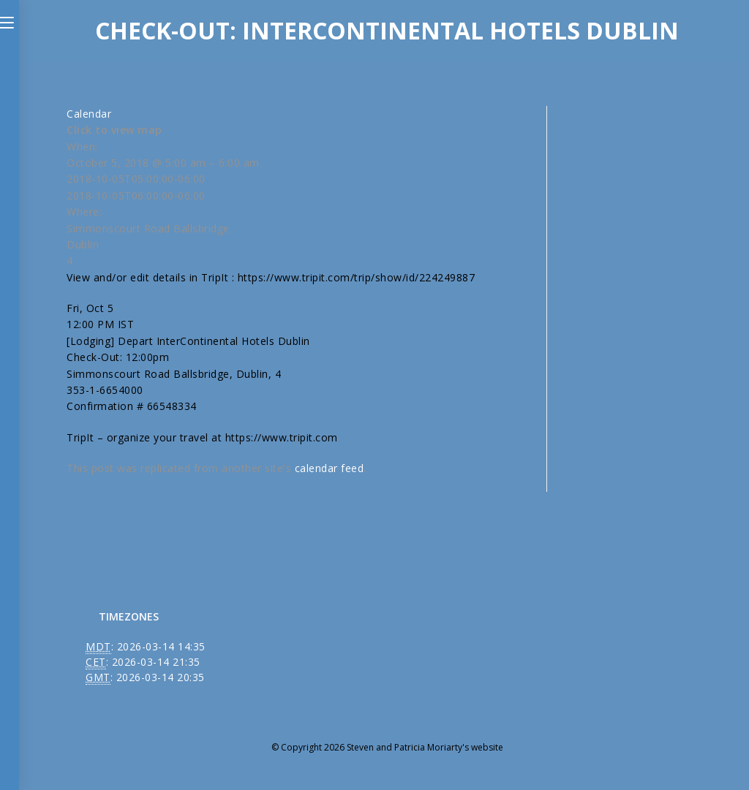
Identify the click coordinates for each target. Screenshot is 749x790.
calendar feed (329, 468)
